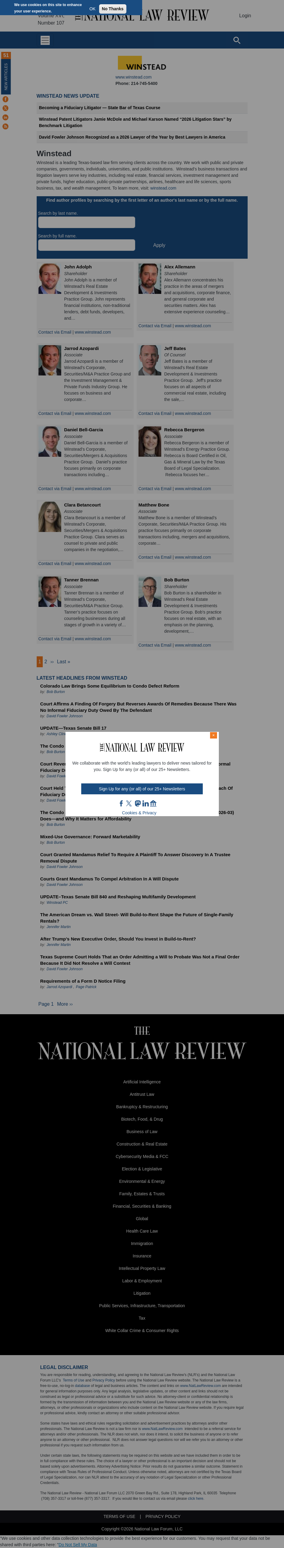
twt (129, 803)
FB (121, 803)
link (145, 803)
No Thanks (113, 8)
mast (137, 803)
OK (92, 8)
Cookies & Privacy (139, 812)
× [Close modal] (213, 735)
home (153, 803)
